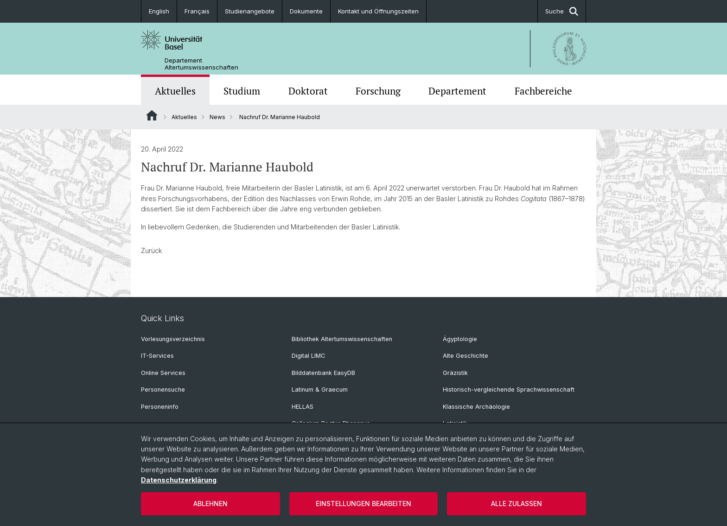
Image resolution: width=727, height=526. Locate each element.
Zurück (151, 250)
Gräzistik (455, 372)
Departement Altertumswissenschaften (201, 64)
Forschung (378, 90)
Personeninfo (160, 406)
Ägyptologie (460, 339)
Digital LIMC (308, 355)
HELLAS (302, 406)
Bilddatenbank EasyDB (323, 372)
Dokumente (306, 11)
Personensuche (163, 389)
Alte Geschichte (465, 355)
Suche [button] (561, 11)
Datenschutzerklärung (179, 480)
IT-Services (157, 355)
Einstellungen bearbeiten (363, 503)
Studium (241, 90)
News (217, 117)
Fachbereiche (543, 90)
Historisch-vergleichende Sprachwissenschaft (508, 389)
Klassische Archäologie (476, 406)
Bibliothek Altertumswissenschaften (342, 339)
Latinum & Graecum (320, 389)
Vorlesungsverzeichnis (173, 339)
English (159, 11)
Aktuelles (175, 90)
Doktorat (308, 90)
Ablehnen (210, 503)
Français (197, 11)
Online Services (163, 372)
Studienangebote (249, 11)
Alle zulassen (516, 503)
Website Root (152, 115)
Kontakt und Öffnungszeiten (378, 11)
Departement (457, 90)
